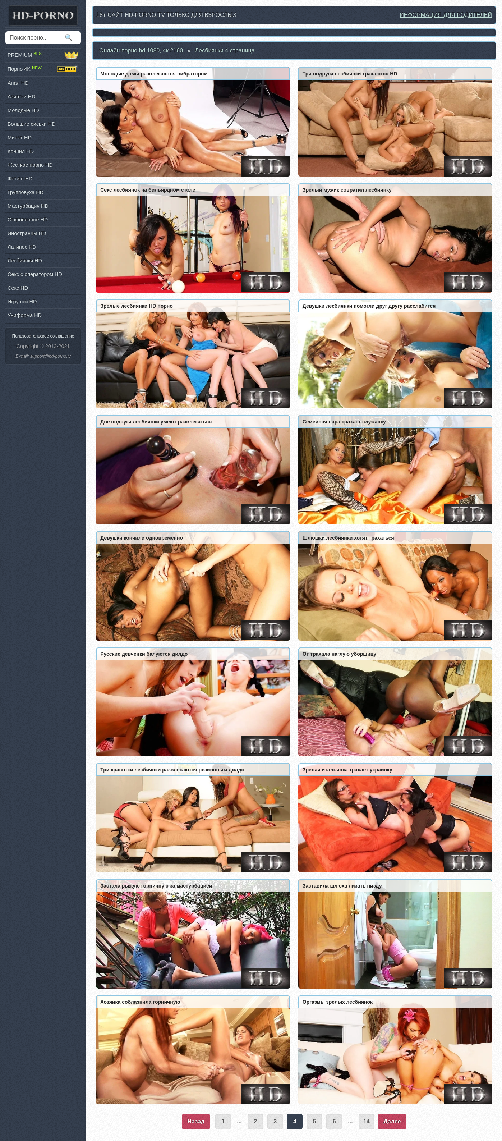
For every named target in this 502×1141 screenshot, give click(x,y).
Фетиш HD (20, 179)
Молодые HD (23, 110)
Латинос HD (22, 247)
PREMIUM (43, 55)
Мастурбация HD (28, 206)
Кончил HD (21, 151)
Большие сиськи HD (32, 124)
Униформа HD (25, 315)
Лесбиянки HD (25, 261)
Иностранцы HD (27, 233)
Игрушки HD (22, 301)
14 (366, 1121)
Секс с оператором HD (35, 274)
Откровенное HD (28, 220)
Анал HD (18, 83)
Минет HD (20, 138)
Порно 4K (43, 69)
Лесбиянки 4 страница (225, 50)
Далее (392, 1121)
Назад (196, 1121)
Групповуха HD (25, 192)
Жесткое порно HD (30, 165)
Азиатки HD (22, 97)
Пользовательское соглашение (43, 336)
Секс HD (18, 288)
